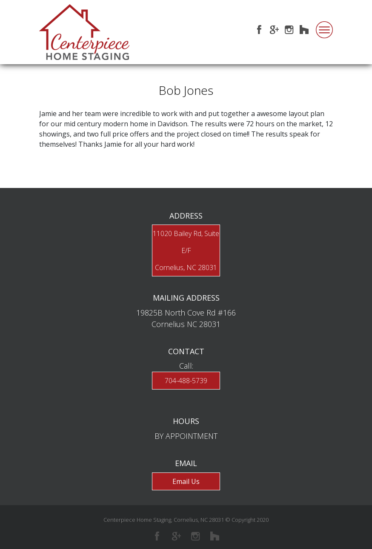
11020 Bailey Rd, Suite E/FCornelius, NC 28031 (186, 250)
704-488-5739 (186, 380)
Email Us (186, 481)
